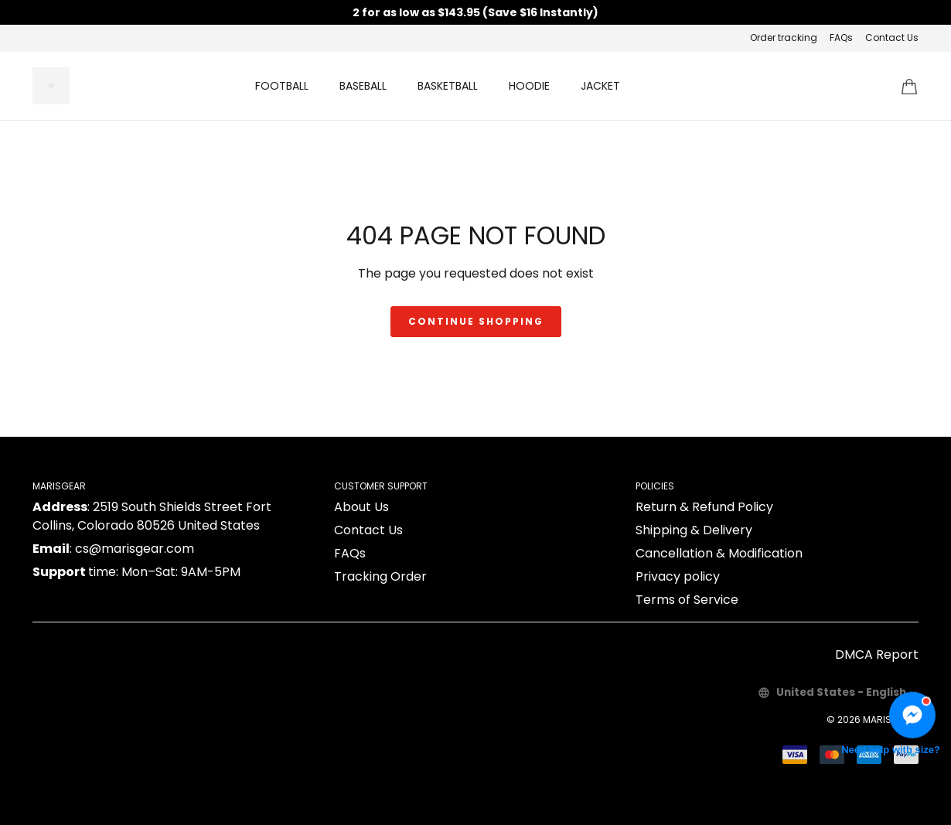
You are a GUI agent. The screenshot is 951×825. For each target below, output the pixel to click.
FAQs (841, 37)
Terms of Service (687, 600)
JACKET (600, 86)
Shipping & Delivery (694, 530)
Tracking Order (380, 576)
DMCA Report (877, 654)
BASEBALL (363, 86)
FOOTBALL (281, 86)
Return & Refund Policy (704, 507)
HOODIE (529, 86)
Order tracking (783, 37)
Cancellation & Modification (719, 553)
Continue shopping (476, 321)
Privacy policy (678, 576)
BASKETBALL (448, 86)
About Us (361, 507)
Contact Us (892, 37)
